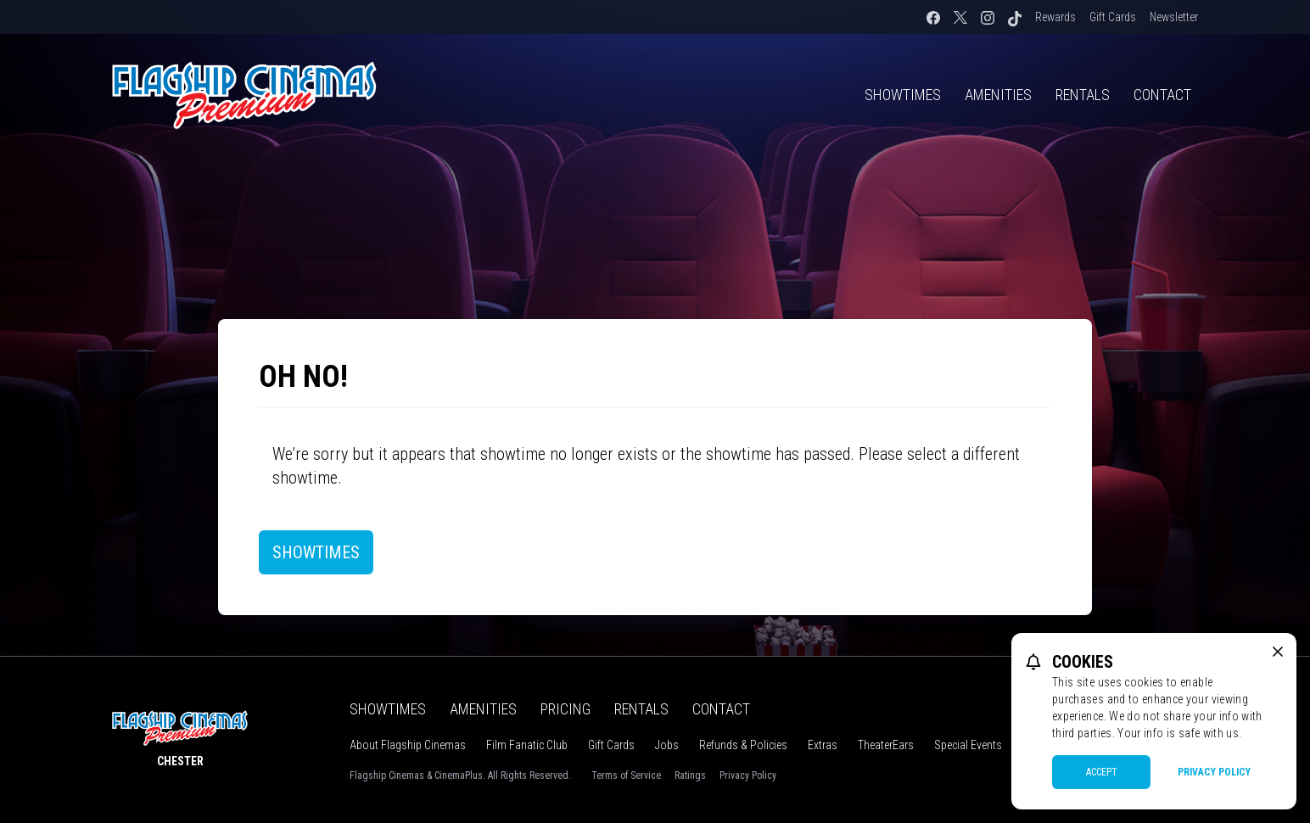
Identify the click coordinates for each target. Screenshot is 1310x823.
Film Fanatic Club (527, 745)
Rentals (1082, 95)
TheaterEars (886, 745)
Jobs (667, 745)
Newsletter (1174, 17)
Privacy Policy (747, 775)
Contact (1162, 95)
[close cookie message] (1277, 651)
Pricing (565, 709)
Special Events (968, 745)
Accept (1101, 772)
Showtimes (903, 95)
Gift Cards (1112, 17)
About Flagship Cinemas (408, 745)
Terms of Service (626, 775)
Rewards (1055, 17)
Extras (822, 745)
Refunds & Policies (743, 745)
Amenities (998, 95)
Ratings (690, 775)
